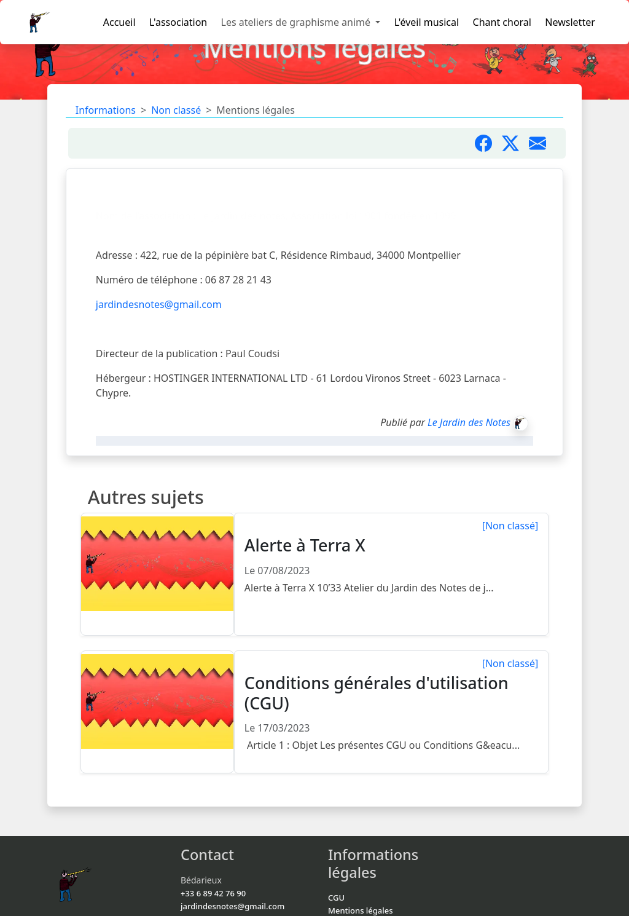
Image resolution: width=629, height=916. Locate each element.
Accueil (119, 22)
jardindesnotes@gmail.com (159, 304)
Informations (106, 110)
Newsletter (570, 22)
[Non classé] (510, 525)
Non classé (176, 110)
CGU (336, 897)
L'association (178, 22)
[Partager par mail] (542, 143)
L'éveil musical (426, 22)
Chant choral (502, 22)
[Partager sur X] (515, 143)
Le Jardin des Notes (469, 422)
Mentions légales (360, 910)
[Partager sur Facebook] (488, 143)
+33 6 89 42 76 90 (213, 893)
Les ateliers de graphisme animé (297, 22)
